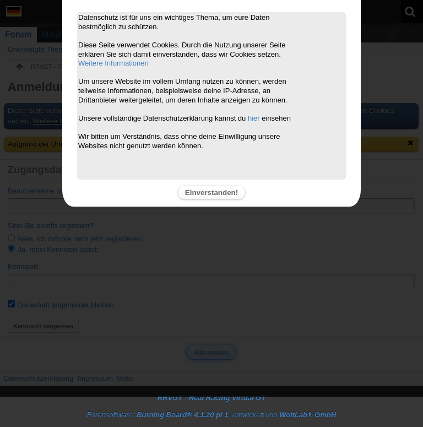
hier (254, 118)
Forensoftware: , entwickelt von (211, 414)
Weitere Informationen (113, 63)
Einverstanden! (211, 192)
